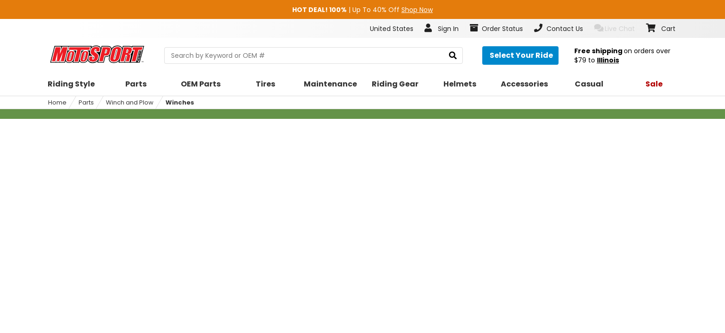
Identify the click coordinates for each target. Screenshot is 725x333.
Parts (86, 102)
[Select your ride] (520, 55)
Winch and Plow (130, 102)
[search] (453, 55)
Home (57, 102)
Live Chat (614, 28)
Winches (180, 102)
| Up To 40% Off (362, 9)
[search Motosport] (313, 55)
